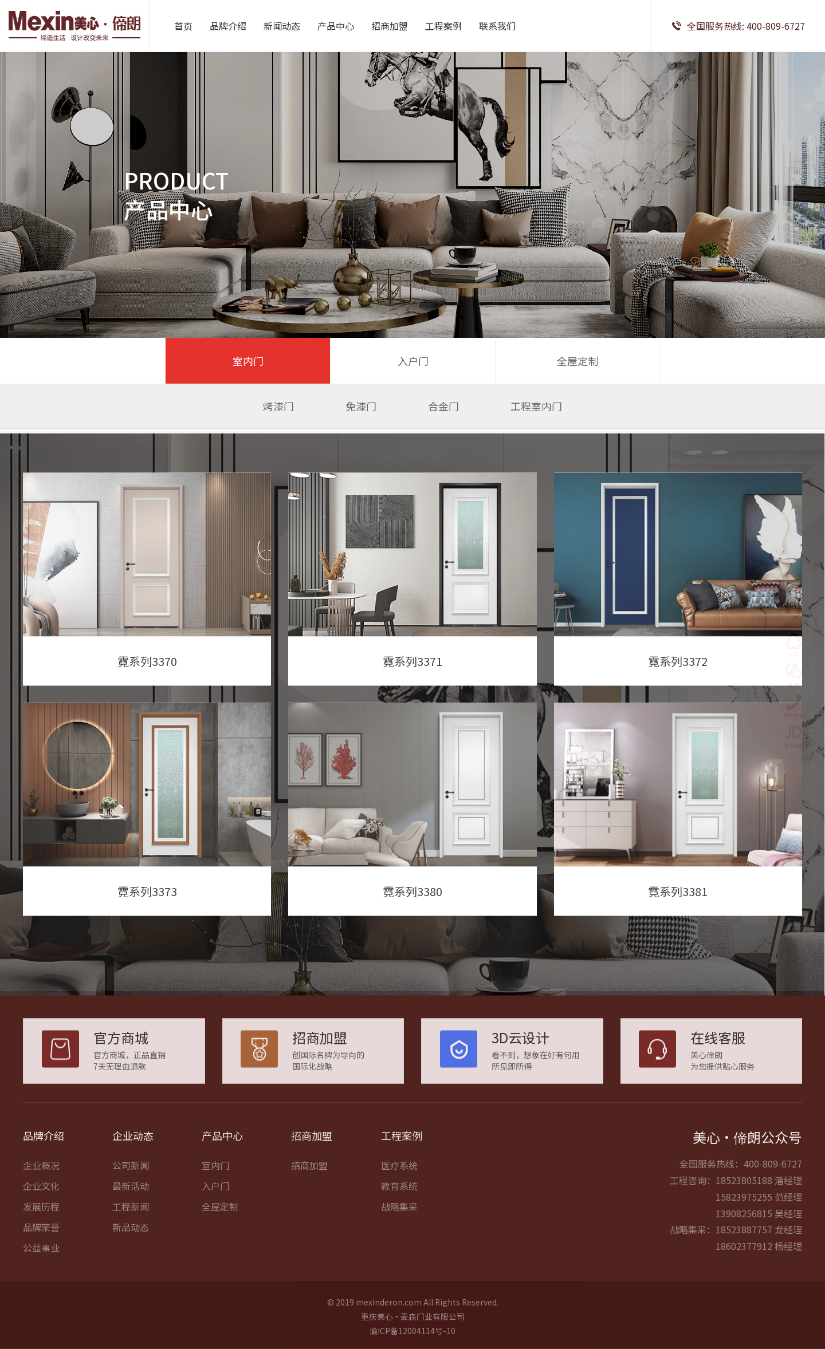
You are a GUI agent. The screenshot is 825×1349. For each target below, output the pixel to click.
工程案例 (443, 26)
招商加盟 (389, 26)
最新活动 (130, 1214)
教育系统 (399, 1214)
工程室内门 (536, 406)
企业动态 (133, 1163)
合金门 (443, 406)
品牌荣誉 (41, 1255)
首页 (183, 26)
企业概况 (41, 1193)
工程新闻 (130, 1234)
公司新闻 (130, 1193)
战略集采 (399, 1234)
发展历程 (41, 1234)
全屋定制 (577, 360)
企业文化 (41, 1214)
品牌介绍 (228, 26)
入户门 (413, 360)
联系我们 (497, 26)
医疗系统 (399, 1193)
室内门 (248, 360)
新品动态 (130, 1255)
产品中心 (335, 26)
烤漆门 (278, 406)
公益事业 (41, 1276)
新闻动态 (282, 26)
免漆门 (360, 406)
